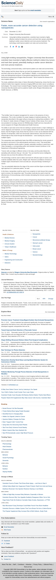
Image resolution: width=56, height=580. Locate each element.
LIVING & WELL (5, 463)
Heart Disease (7, 446)
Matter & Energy (7, 250)
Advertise (29, 564)
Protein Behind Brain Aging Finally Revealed (16, 411)
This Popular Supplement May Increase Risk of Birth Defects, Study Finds (25, 511)
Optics (6, 257)
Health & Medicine (8, 234)
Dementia (5, 460)
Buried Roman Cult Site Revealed (13, 408)
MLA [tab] (38, 298)
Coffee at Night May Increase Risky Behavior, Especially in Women (23, 494)
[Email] (22, 47)
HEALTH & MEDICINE (6, 441)
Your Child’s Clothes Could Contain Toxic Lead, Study (17, 392)
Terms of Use (28, 567)
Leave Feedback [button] (9, 556)
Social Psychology (8, 457)
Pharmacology (7, 444)
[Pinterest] (16, 47)
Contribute (21, 564)
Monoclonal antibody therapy (41, 240)
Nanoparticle (36, 234)
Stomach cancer (38, 243)
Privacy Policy (37, 564)
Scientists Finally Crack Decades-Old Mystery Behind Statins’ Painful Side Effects (26, 395)
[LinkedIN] (19, 47)
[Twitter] (13, 47)
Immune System (10, 244)
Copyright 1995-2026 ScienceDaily (14, 569)
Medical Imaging (10, 241)
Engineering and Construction (14, 260)
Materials (4, 272)
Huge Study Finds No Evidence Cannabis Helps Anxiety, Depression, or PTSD (26, 500)
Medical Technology (11, 254)
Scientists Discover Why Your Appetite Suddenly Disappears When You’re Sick (26, 497)
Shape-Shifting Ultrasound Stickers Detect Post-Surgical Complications (24, 340)
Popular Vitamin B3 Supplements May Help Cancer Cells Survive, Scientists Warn (26, 398)
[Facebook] (10, 47)
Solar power (36, 246)
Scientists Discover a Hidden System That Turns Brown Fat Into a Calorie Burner (27, 508)
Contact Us (7, 559)
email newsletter (35, 10)
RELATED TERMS (35, 230)
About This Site (6, 564)
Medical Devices (10, 238)
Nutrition (5, 469)
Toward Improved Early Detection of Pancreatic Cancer (19, 330)
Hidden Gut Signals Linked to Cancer (14, 416)
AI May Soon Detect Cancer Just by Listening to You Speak (19, 389)
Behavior (5, 455)
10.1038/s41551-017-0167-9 (15, 292)
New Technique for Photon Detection (13, 350)
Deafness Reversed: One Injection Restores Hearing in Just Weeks (23, 489)
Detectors (7, 263)
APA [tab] (44, 298)
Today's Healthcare (10, 247)
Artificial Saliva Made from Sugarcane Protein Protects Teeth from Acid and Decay (27, 486)
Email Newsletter (9, 527)
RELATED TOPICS (7, 230)
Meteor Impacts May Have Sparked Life (15, 430)
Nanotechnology (38, 255)
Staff (14, 564)
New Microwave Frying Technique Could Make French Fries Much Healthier (25, 505)
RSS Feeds (7, 530)
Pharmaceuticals (8, 449)
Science (35, 252)
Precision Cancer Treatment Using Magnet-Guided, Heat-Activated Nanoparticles (27, 320)
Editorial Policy (48, 564)
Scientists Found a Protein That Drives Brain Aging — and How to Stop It (25, 483)
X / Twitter (7, 543)
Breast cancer (37, 249)
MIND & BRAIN (4, 452)
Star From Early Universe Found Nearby (15, 427)
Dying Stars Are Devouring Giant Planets (15, 424)
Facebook (7, 540)
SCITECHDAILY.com (13, 385)
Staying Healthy (7, 471)
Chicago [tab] (50, 298)
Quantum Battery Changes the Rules (14, 419)
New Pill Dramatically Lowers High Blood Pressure (18, 433)
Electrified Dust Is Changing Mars (13, 414)
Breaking (4, 404)
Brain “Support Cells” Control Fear (13, 422)
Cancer (35, 237)
